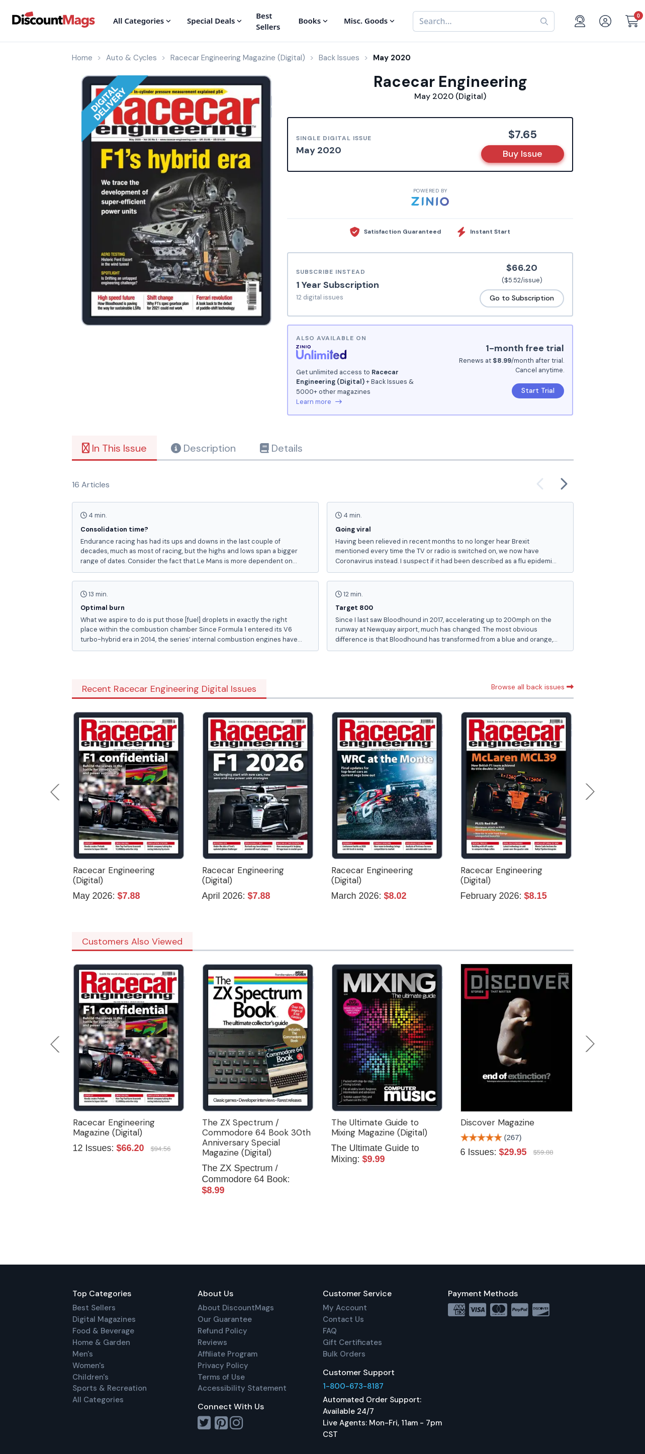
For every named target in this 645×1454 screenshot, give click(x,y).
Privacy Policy (223, 1366)
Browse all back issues (532, 686)
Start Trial (538, 390)
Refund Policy (222, 1331)
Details (281, 448)
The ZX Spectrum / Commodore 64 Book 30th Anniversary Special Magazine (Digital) (256, 1137)
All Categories (98, 1400)
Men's (82, 1354)
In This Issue (114, 448)
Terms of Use (221, 1377)
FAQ (330, 1331)
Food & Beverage (103, 1331)
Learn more (319, 401)
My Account (345, 1308)
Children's (90, 1377)
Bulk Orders (344, 1354)
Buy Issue (522, 154)
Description (203, 448)
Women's (88, 1366)
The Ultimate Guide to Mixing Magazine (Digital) (379, 1127)
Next (590, 792)
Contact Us (343, 1319)
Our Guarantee (225, 1319)
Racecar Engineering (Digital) (114, 875)
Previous (55, 792)
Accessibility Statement (242, 1388)
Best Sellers (94, 1308)
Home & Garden (101, 1342)
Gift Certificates (352, 1342)
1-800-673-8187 (353, 1386)
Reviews (212, 1342)
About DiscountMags (236, 1308)
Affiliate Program (227, 1354)
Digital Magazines (104, 1319)
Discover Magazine (497, 1122)
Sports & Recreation (109, 1388)
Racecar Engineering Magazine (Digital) (114, 1127)
